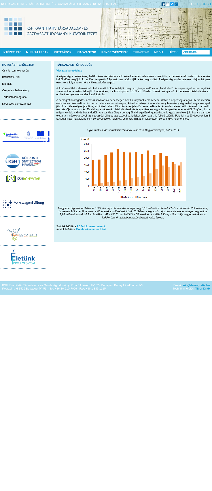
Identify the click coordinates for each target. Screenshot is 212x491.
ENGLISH (204, 4)
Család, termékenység (15, 70)
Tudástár (141, 52)
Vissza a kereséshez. (69, 70)
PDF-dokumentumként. (91, 226)
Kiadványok (86, 52)
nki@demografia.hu (196, 285)
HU (193, 4)
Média (158, 52)
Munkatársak (37, 52)
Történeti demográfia (14, 97)
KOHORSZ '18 (10, 77)
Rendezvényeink (114, 52)
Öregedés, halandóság (15, 90)
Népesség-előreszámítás (17, 103)
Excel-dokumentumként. (91, 229)
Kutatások (63, 52)
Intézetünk (12, 52)
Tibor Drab (202, 288)
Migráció (7, 83)
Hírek (173, 52)
